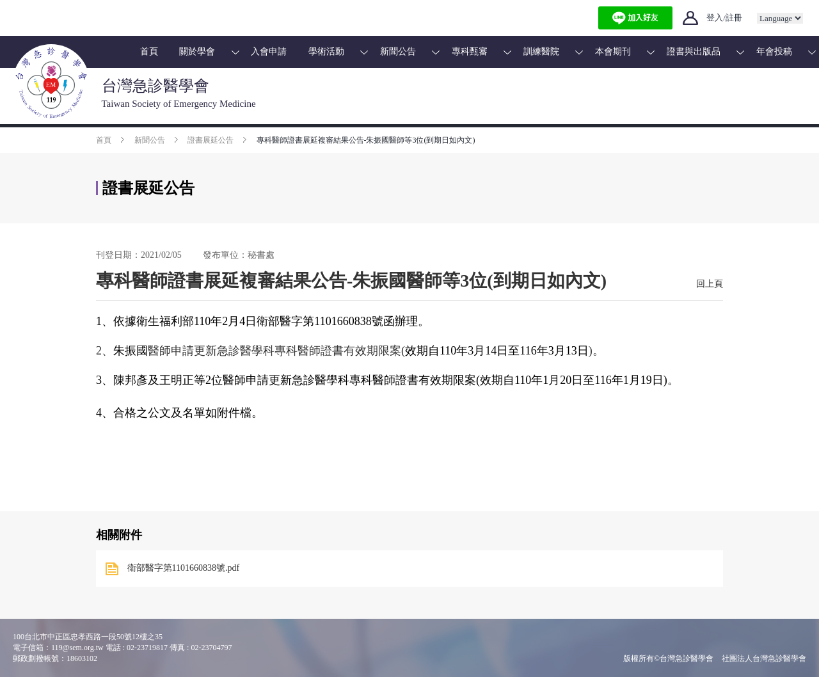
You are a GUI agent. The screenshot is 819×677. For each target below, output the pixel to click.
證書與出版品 (693, 51)
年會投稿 (774, 51)
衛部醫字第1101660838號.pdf (183, 568)
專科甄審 (470, 51)
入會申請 (269, 51)
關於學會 (197, 51)
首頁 (149, 51)
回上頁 (709, 284)
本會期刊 (613, 51)
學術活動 (326, 51)
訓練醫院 (541, 51)
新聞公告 (398, 51)
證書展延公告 (210, 140)
